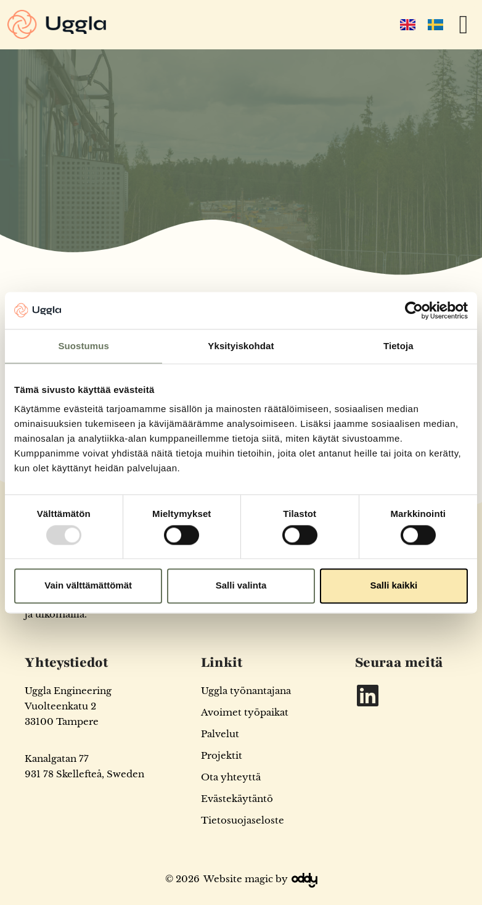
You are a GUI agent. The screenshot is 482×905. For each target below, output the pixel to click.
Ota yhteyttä (231, 777)
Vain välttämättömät (88, 586)
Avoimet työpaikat (244, 712)
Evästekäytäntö (237, 798)
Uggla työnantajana (246, 690)
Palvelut (220, 734)
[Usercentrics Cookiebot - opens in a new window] (414, 310)
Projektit (221, 755)
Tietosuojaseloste (242, 820)
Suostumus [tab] (83, 346)
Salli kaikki (393, 586)
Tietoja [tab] (398, 346)
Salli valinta (241, 586)
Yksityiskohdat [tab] (241, 346)
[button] (463, 25)
